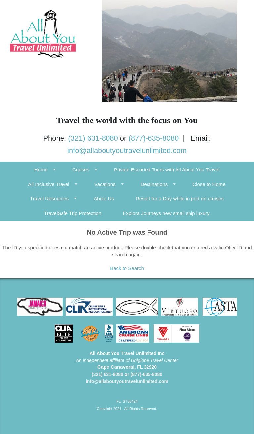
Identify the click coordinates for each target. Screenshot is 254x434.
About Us (104, 198)
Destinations (154, 184)
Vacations (105, 184)
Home (41, 169)
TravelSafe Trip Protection (72, 213)
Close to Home (208, 184)
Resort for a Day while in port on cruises (180, 198)
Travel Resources (49, 198)
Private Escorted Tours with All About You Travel (166, 169)
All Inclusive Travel (48, 184)
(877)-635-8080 (154, 138)
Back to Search (127, 268)
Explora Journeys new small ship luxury (166, 213)
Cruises (80, 169)
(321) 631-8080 (93, 138)
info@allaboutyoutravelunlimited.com (127, 150)
